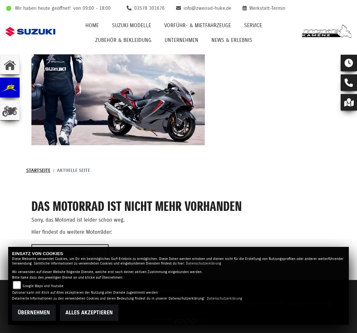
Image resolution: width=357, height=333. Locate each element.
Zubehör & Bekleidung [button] (123, 40)
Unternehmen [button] (181, 40)
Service (253, 25)
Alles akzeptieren (89, 312)
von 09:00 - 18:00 (92, 8)
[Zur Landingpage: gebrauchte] (10, 110)
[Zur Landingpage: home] (10, 64)
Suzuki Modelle (131, 25)
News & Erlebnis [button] (231, 40)
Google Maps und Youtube (43, 286)
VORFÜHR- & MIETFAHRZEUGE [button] (197, 25)
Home (92, 25)
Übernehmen (34, 312)
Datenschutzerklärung (203, 263)
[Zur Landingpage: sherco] (10, 87)
